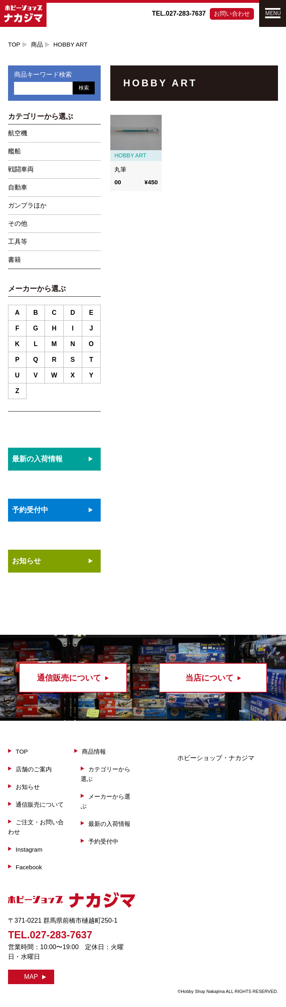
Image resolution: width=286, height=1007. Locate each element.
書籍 (14, 259)
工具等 (17, 241)
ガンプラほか (27, 205)
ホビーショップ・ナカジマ (215, 757)
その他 (17, 223)
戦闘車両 (21, 169)
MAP (31, 976)
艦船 (14, 151)
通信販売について (40, 804)
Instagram (29, 849)
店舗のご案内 (34, 769)
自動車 (17, 187)
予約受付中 (103, 841)
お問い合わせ (232, 13)
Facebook (29, 867)
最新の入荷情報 (109, 823)
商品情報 (94, 751)
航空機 (17, 133)
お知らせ (26, 561)
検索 (84, 88)
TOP (14, 44)
